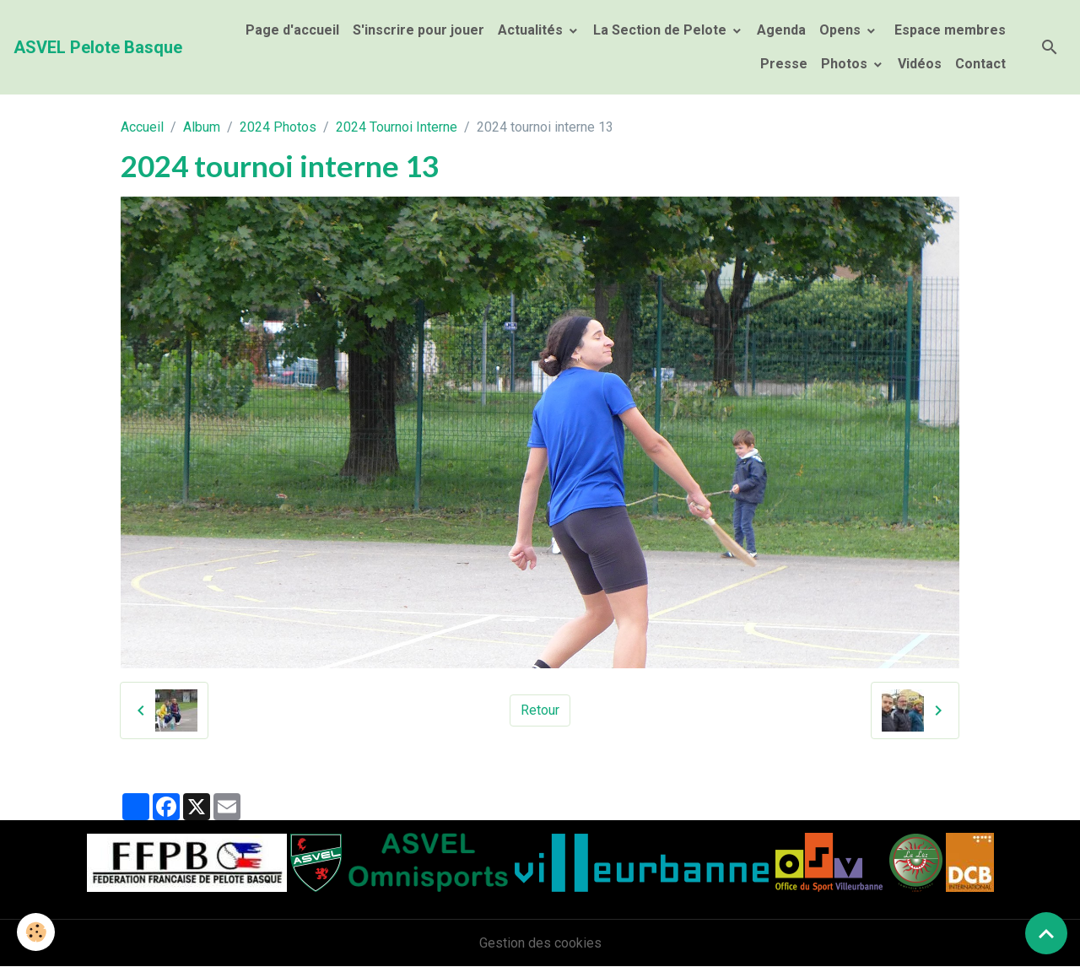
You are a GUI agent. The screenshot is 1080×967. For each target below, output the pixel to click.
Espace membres (948, 30)
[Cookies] (36, 932)
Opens (841, 30)
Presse (783, 64)
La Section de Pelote (661, 30)
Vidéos (920, 64)
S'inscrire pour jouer (418, 30)
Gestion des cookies (540, 943)
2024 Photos (278, 127)
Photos (846, 64)
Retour (540, 710)
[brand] (98, 47)
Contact (980, 64)
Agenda (781, 30)
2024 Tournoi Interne (396, 127)
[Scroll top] (1046, 933)
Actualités (532, 30)
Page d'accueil (292, 30)
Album (201, 127)
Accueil (142, 127)
